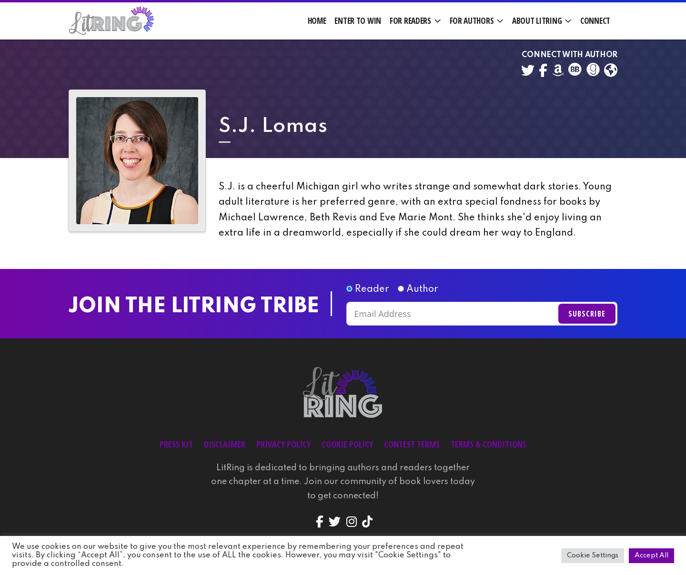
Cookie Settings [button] (592, 555)
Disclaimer (224, 444)
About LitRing (537, 20)
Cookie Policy (347, 444)
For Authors (472, 20)
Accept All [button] (651, 555)
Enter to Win (357, 20)
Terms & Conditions (488, 444)
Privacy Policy (283, 444)
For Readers (410, 20)
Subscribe (586, 313)
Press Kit (176, 444)
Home (317, 20)
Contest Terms (412, 444)
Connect (595, 20)
